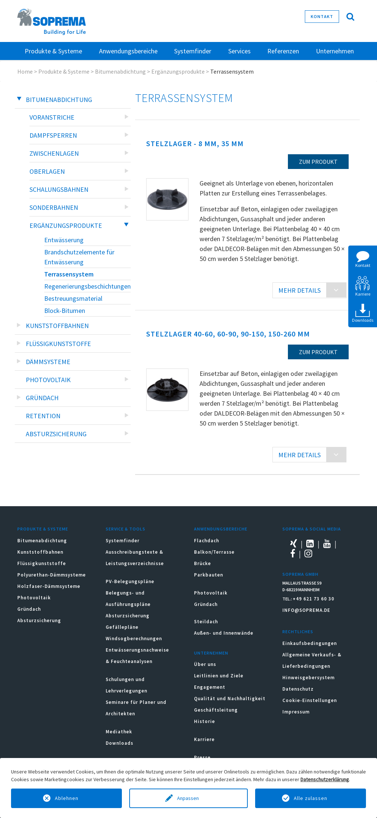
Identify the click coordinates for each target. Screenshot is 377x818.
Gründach (42, 398)
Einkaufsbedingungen (309, 643)
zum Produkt (318, 161)
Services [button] (239, 51)
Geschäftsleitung (216, 710)
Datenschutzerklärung (324, 779)
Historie (204, 721)
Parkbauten (208, 575)
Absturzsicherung (56, 434)
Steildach (206, 621)
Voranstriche (51, 117)
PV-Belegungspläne (130, 581)
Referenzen (283, 51)
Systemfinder (123, 540)
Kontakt (322, 16)
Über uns (205, 664)
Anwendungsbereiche (220, 529)
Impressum (296, 712)
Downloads (119, 743)
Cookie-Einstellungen (309, 700)
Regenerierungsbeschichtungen (87, 286)
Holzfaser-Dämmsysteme (48, 586)
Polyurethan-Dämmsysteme (51, 575)
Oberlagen (47, 171)
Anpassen (188, 798)
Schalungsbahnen (58, 189)
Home (25, 71)
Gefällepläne (122, 627)
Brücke (202, 563)
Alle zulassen (310, 798)
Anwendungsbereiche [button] (128, 51)
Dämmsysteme (48, 361)
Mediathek (119, 732)
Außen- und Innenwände (223, 633)
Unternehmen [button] (335, 51)
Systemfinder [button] (192, 51)
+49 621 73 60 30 (313, 599)
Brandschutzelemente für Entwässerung (79, 257)
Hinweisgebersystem (308, 677)
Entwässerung (64, 240)
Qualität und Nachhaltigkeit (229, 698)
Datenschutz (298, 689)
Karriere (204, 739)
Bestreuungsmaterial (73, 298)
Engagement (209, 687)
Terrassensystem (69, 274)
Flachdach (206, 540)
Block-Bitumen (64, 310)
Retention (43, 416)
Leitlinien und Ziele (218, 676)
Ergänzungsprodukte (178, 71)
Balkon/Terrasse (214, 552)
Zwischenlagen (54, 153)
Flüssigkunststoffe (58, 343)
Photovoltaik (48, 379)
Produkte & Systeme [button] (53, 51)
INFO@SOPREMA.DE (306, 610)
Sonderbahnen (53, 207)
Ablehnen (66, 798)
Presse (202, 757)
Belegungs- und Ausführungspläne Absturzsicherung (128, 604)
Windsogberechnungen (134, 638)
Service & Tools (125, 529)
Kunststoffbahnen (57, 325)
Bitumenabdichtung (120, 71)
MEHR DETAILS (299, 290)
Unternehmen (211, 653)
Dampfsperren (53, 135)
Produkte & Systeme (63, 71)
